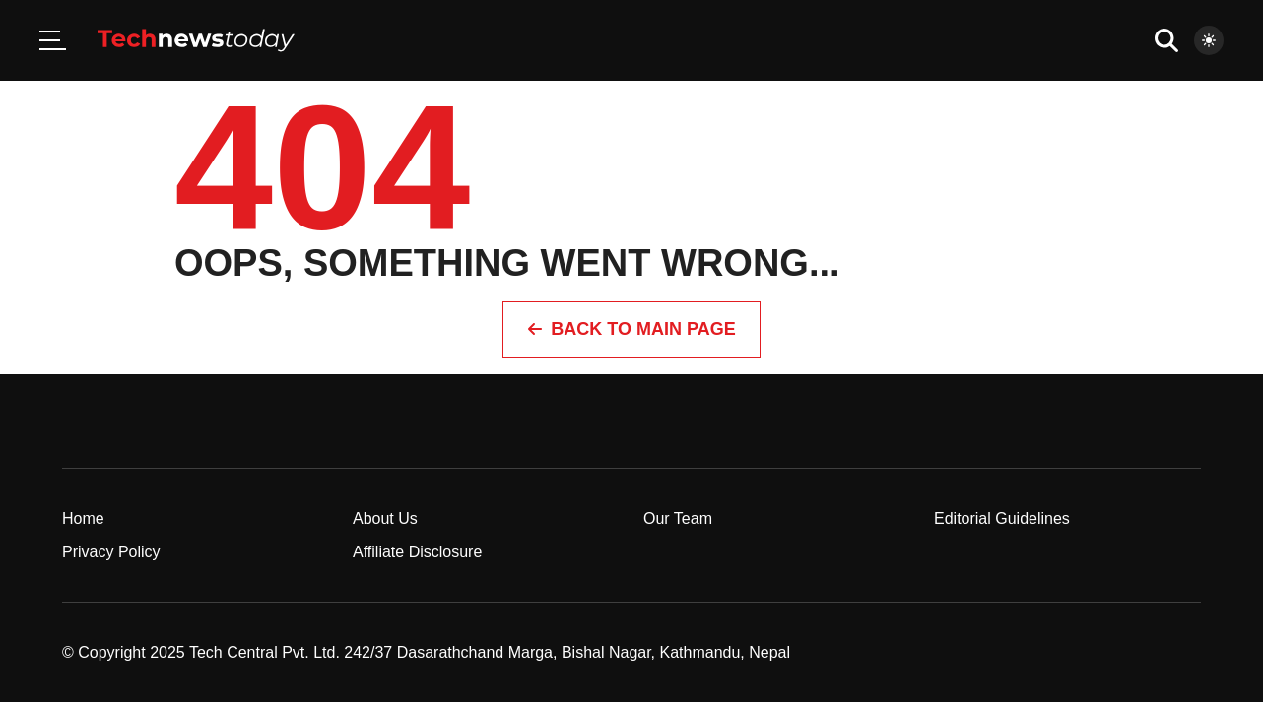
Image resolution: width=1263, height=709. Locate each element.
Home (83, 518)
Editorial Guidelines (1002, 518)
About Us (385, 518)
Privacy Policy (111, 552)
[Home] (196, 40)
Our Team (677, 518)
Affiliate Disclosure (417, 552)
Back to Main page (631, 329)
